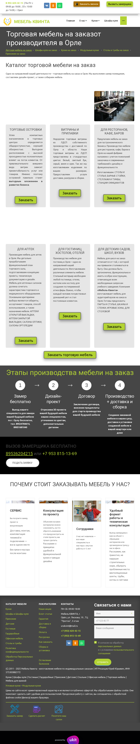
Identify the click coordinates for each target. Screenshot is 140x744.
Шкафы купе (111, 20)
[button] (83, 20)
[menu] (95, 20)
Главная (70, 20)
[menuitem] (70, 20)
